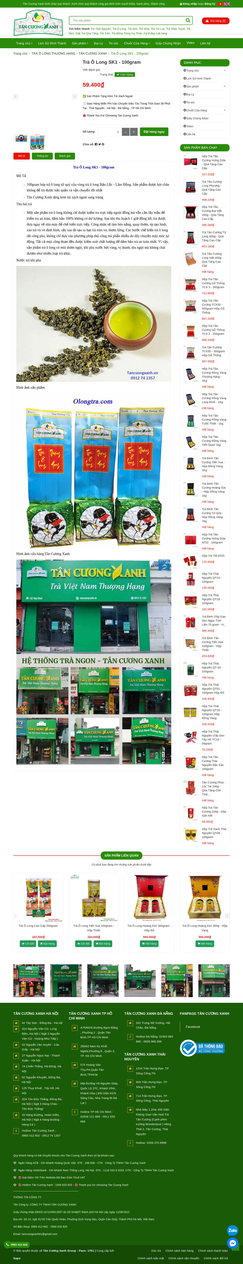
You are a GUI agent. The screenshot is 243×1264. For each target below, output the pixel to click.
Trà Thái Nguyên (101, 28)
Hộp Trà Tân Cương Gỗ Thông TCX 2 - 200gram (213, 329)
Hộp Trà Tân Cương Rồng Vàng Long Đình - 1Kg (214, 398)
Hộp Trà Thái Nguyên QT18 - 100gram (212, 599)
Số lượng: (89, 131)
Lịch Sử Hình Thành (52, 43)
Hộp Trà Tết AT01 (213, 555)
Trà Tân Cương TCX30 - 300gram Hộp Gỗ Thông (213, 351)
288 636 (90, 1162)
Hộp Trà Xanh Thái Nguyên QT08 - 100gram (214, 833)
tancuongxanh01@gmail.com (40, 1234)
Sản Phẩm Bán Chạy (200, 147)
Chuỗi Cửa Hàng (137, 43)
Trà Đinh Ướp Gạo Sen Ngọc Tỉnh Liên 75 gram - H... (214, 620)
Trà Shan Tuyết (175, 28)
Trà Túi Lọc (158, 28)
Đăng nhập (188, 3)
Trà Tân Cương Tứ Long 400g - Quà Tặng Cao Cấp (214, 236)
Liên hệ (205, 43)
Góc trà (156, 1250)
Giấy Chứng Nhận (168, 43)
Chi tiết (28, 943)
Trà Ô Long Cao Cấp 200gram (38, 925)
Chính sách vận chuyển (184, 1258)
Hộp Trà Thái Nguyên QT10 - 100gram (212, 577)
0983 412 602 (19, 1244)
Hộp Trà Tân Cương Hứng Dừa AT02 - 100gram (214, 538)
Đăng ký (210, 3)
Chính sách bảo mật (151, 1258)
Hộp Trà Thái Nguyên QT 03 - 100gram (212, 667)
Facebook (193, 1027)
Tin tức (113, 43)
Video (190, 42)
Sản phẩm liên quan (121, 855)
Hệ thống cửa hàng (155, 33)
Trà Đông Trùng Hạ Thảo (127, 33)
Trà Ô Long (119, 28)
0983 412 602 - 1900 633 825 (49, 1226)
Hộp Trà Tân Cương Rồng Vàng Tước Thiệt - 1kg (214, 419)
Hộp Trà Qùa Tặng (86, 33)
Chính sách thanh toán (213, 1250)
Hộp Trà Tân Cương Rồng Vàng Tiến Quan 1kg (214, 440)
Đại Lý (98, 43)
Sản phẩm (80, 43)
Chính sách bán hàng (179, 1250)
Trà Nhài (144, 28)
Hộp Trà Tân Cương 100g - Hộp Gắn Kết (214, 811)
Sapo (17, 1258)
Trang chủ (24, 43)
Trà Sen (132, 28)
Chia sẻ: (88, 144)
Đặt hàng (47, 943)
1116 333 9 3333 (113, 1170)
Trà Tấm (105, 33)
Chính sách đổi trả (216, 1258)
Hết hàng (149, 943)
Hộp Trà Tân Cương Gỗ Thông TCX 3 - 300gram (213, 283)
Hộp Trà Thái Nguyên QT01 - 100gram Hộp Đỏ (213, 688)
